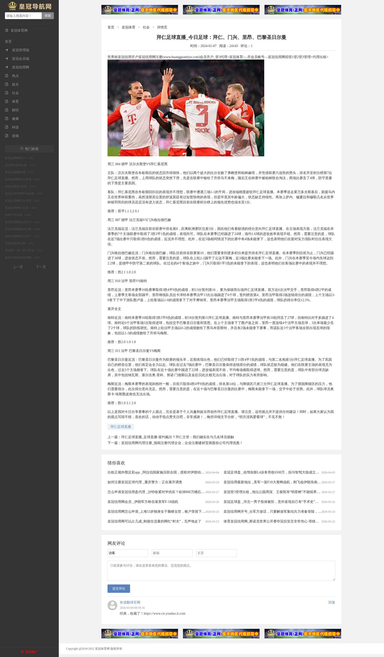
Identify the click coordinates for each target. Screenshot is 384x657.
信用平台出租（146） (19, 215)
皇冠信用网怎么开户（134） (23, 236)
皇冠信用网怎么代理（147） (23, 200)
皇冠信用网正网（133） (20, 243)
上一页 (18, 267)
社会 (12, 93)
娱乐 (12, 84)
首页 (8, 41)
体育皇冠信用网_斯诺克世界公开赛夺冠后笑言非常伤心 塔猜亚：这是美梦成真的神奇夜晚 (292, 521)
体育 (12, 101)
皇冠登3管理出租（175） (21, 165)
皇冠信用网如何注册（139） (23, 229)
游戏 (12, 136)
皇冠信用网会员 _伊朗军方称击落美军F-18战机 (143, 502)
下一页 (41, 267)
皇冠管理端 (17, 50)
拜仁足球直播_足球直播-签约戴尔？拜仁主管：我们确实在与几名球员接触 (177, 437)
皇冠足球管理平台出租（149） (25, 193)
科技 (12, 127)
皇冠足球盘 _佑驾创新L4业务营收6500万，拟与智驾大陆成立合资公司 (276, 472)
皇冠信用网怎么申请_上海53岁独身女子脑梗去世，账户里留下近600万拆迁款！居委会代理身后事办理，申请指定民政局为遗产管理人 (209, 511)
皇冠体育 (128, 27)
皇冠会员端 (17, 59)
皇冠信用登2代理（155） (21, 186)
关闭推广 (31, 652)
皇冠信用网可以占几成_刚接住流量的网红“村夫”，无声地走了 (154, 521)
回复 (331, 605)
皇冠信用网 (17, 67)
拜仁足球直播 (120, 427)
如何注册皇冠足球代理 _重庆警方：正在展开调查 (145, 482)
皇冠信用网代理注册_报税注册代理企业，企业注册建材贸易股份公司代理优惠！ (182, 443)
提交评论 (118, 591)
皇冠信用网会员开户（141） (23, 222)
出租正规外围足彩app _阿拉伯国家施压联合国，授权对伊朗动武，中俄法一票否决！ (171, 472)
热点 (12, 76)
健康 (12, 119)
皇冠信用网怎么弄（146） (22, 208)
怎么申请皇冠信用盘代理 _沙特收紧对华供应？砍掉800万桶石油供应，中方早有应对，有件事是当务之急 (187, 492)
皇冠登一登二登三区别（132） (25, 250)
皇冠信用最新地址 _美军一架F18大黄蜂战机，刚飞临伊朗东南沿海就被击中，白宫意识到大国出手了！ (301, 482)
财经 (12, 110)
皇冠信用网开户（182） (20, 158)
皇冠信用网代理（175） (20, 172)
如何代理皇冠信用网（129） (23, 257)
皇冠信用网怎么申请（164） (23, 179)
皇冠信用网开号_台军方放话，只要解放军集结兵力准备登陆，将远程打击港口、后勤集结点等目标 (298, 511)
